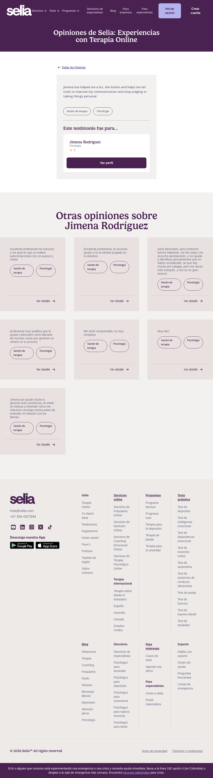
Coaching (88, 665)
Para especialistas (144, 10)
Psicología (88, 720)
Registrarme (90, 531)
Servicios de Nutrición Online (122, 526)
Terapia (86, 658)
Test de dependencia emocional (186, 537)
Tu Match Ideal (88, 515)
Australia (119, 612)
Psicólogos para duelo (121, 724)
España (119, 606)
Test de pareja (187, 592)
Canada (119, 619)
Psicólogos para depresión (121, 682)
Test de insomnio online (183, 552)
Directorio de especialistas (95, 10)
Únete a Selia (154, 693)
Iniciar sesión (170, 11)
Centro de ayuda (184, 664)
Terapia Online (86, 505)
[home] (19, 11)
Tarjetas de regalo (89, 560)
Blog (113, 10)
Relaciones (89, 651)
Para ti (86, 544)
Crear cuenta (195, 11)
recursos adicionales (136, 772)
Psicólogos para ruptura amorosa (122, 711)
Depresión (88, 702)
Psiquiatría (88, 671)
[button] (39, 11)
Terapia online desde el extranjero (123, 595)
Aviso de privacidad (154, 751)
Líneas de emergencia (185, 686)
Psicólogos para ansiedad (121, 667)
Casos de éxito (152, 658)
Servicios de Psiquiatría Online (122, 511)
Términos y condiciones (187, 751)
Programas (69, 10)
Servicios (37, 10)
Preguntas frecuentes (184, 675)
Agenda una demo (153, 669)
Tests (52, 10)
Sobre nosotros (87, 570)
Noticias (87, 685)
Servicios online (120, 497)
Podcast (87, 551)
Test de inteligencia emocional (185, 522)
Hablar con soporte (185, 654)
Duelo (85, 678)
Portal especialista (153, 702)
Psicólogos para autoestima (121, 696)
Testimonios (89, 524)
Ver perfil (106, 163)
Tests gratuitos (184, 497)
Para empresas (126, 10)
